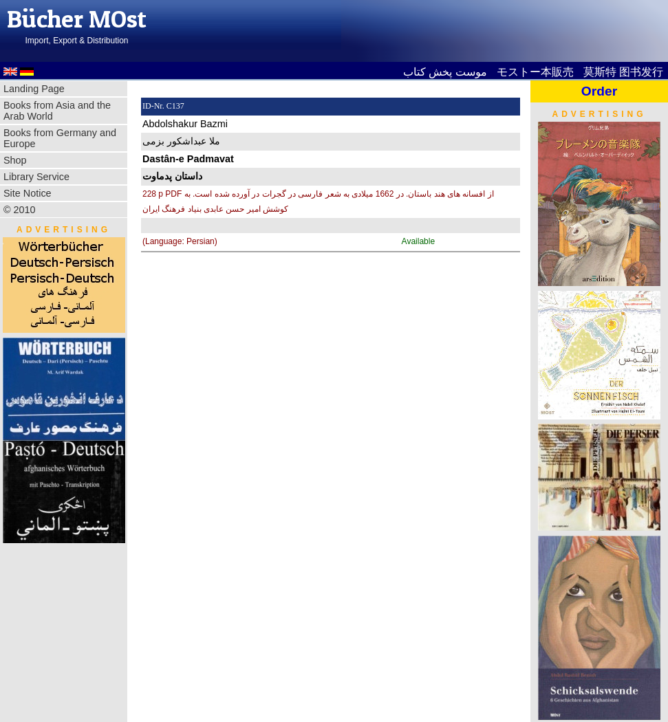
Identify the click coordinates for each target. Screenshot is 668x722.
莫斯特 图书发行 (623, 72)
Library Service (36, 176)
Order (599, 91)
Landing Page (34, 88)
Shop (15, 160)
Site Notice (27, 193)
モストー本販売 (535, 72)
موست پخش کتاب (445, 72)
